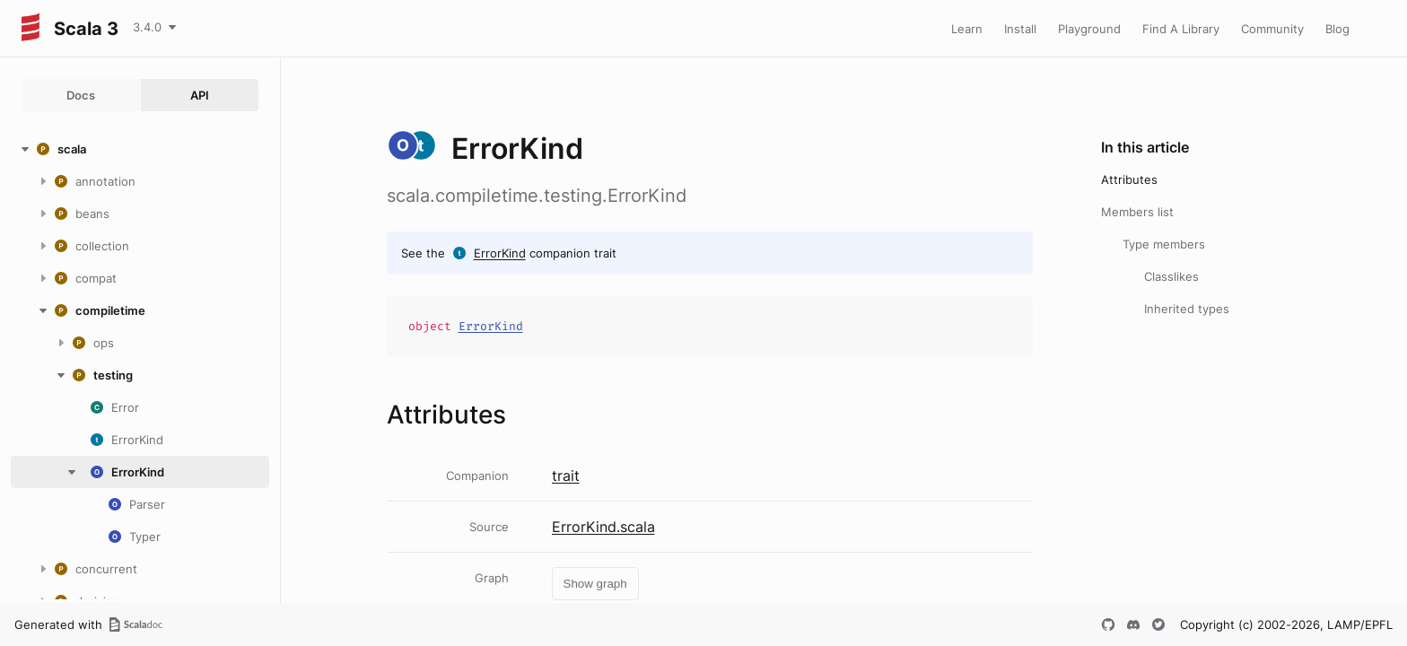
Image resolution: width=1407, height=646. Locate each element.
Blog (1337, 29)
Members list (1137, 212)
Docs (80, 95)
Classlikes (1171, 276)
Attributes (1129, 179)
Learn (967, 29)
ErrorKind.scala (603, 527)
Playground (1089, 29)
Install (1020, 29)
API (199, 95)
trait (566, 475)
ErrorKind (500, 253)
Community (1272, 29)
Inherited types (1186, 308)
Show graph (595, 583)
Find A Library (1180, 29)
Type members (1164, 244)
